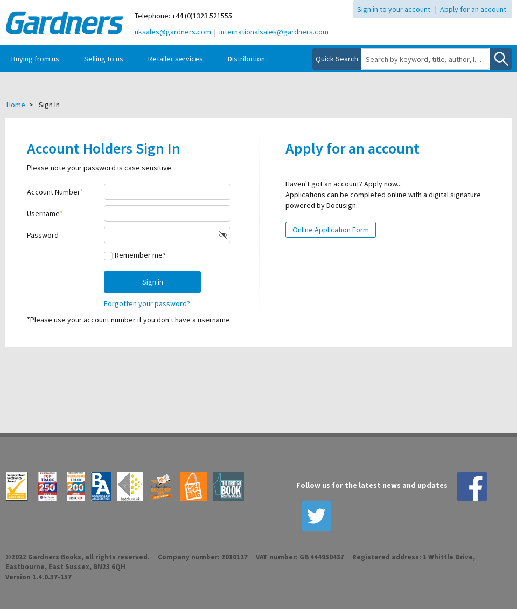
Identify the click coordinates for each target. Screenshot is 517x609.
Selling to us (103, 59)
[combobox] (425, 59)
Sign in (152, 282)
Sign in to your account (393, 9)
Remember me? (140, 255)
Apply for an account (473, 9)
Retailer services (175, 59)
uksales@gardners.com (173, 32)
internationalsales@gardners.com (274, 32)
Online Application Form (330, 229)
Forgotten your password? (147, 303)
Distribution (246, 59)
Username (43, 213)
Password (43, 235)
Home (15, 104)
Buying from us (35, 59)
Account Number (53, 192)
